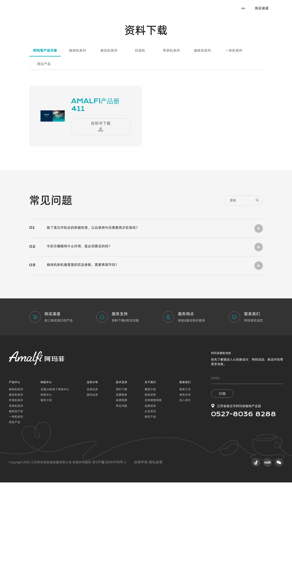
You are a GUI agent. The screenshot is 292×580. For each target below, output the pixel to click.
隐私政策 (151, 559)
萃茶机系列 (171, 149)
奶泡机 (140, 149)
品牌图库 (121, 492)
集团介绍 (150, 486)
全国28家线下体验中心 (54, 486)
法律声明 (138, 559)
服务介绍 (46, 497)
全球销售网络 (153, 497)
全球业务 (92, 486)
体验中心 (46, 492)
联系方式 (185, 486)
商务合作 (185, 492)
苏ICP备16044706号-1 (107, 559)
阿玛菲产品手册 (45, 149)
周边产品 (44, 163)
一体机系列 (233, 149)
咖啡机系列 (77, 149)
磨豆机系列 (108, 149)
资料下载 (121, 486)
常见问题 (121, 503)
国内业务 (92, 492)
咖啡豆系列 (202, 149)
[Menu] (283, 8)
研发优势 (150, 492)
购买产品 (150, 514)
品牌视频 (121, 497)
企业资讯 (150, 508)
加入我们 (185, 497)
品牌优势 (150, 503)
